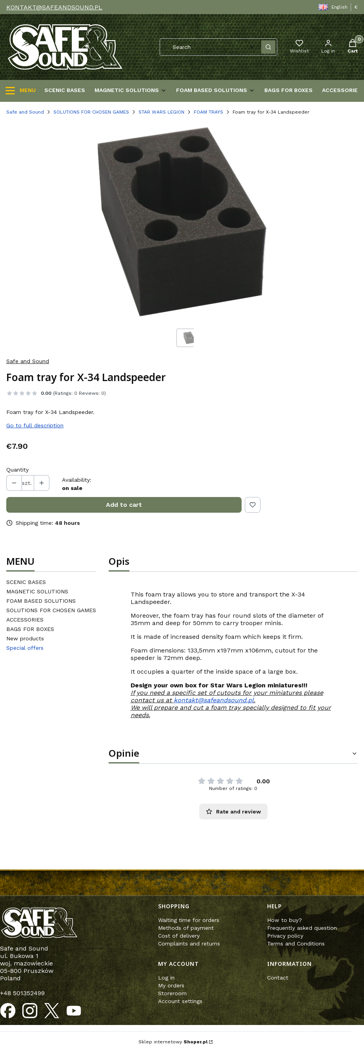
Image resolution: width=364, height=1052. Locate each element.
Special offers (25, 648)
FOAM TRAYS (208, 112)
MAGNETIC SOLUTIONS (37, 591)
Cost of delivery (179, 936)
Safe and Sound (25, 112)
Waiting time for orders (188, 920)
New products (25, 638)
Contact (277, 977)
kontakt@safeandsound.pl (214, 700)
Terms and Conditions (296, 943)
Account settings (180, 1001)
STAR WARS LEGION (161, 112)
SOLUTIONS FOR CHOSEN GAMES (91, 112)
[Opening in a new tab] (8, 1011)
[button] (268, 47)
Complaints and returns (189, 943)
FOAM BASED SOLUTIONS (41, 601)
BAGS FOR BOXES (30, 629)
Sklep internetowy (172, 1042)
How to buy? (284, 920)
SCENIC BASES (26, 582)
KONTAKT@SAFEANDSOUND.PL (54, 7)
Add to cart (124, 504)
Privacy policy (285, 936)
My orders (171, 985)
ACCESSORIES (25, 619)
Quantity (17, 469)
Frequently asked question (302, 928)
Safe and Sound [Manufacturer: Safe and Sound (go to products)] (27, 361)
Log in (166, 977)
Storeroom (172, 993)
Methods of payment (186, 928)
